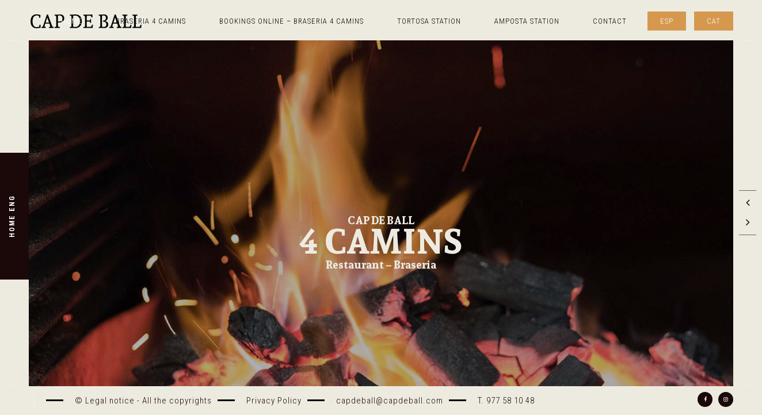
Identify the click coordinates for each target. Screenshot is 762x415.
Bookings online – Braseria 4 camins (291, 21)
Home (71, 21)
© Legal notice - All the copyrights (143, 400)
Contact (610, 21)
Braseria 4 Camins (151, 21)
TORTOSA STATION (429, 21)
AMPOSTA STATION (526, 21)
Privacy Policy (274, 400)
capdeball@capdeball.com (389, 400)
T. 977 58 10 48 (506, 400)
